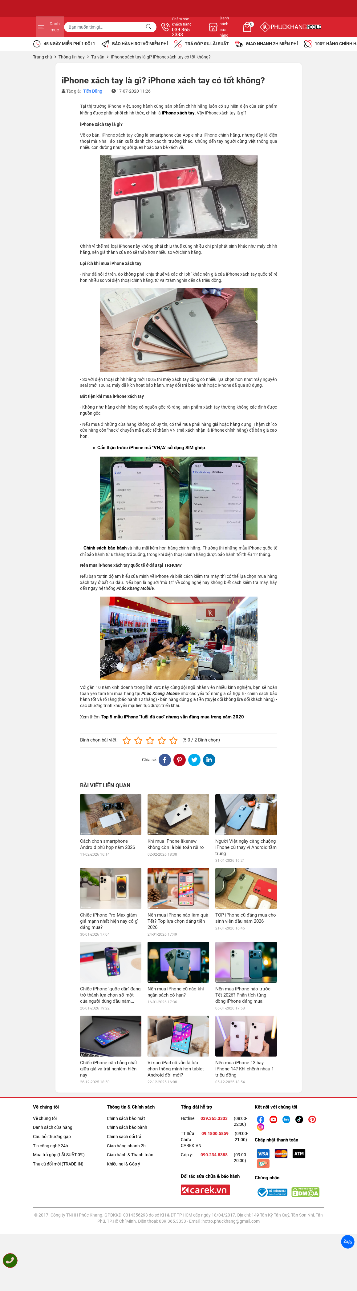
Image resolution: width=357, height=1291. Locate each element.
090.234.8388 (214, 1113)
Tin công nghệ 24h (50, 1104)
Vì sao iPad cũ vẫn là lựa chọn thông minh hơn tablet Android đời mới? (176, 1028)
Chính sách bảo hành (105, 548)
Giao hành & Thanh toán (130, 1113)
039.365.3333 (214, 1077)
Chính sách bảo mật (126, 1077)
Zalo (347, 1241)
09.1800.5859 (215, 1092)
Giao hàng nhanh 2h (126, 1104)
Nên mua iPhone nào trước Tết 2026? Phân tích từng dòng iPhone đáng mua (242, 954)
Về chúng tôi (45, 1077)
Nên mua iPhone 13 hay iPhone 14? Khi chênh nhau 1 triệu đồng (244, 1028)
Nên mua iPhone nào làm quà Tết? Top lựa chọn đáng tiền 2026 (178, 921)
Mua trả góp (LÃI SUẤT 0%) (59, 1113)
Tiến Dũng (92, 91)
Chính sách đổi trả (124, 1095)
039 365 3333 (245, 32)
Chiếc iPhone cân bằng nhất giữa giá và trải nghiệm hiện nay (108, 1028)
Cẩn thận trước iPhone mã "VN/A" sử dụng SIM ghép (151, 447)
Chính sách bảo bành (127, 1086)
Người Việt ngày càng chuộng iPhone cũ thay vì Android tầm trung (246, 847)
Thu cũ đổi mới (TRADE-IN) (58, 1122)
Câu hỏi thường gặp (52, 1095)
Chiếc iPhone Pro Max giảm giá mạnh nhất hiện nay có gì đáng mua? (109, 921)
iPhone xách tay (178, 113)
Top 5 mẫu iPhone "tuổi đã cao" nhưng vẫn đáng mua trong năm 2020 (172, 717)
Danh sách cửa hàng (52, 1086)
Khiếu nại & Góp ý (123, 1122)
